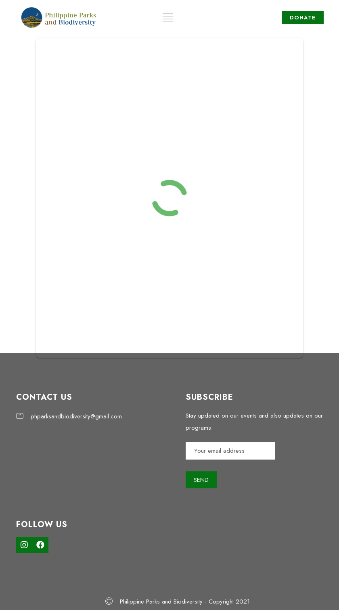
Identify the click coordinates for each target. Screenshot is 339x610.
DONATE (303, 17)
